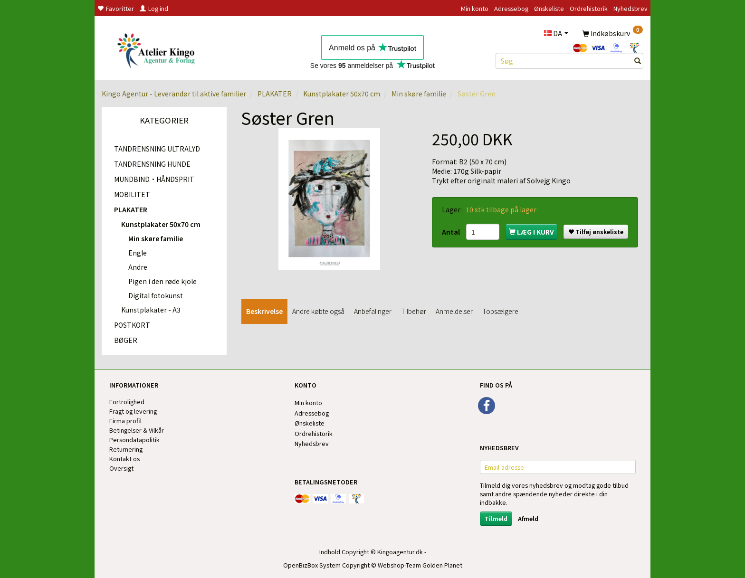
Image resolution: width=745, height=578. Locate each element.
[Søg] (637, 61)
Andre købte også (318, 311)
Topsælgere (500, 311)
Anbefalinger (373, 311)
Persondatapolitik (134, 439)
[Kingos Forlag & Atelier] (159, 49)
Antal (451, 232)
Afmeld (528, 518)
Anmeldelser (454, 311)
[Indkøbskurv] (612, 33)
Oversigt (121, 468)
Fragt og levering (133, 411)
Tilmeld (496, 518)
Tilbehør (413, 311)
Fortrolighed (126, 401)
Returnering (126, 449)
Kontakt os (124, 458)
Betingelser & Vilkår (136, 430)
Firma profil (125, 420)
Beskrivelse (264, 311)
